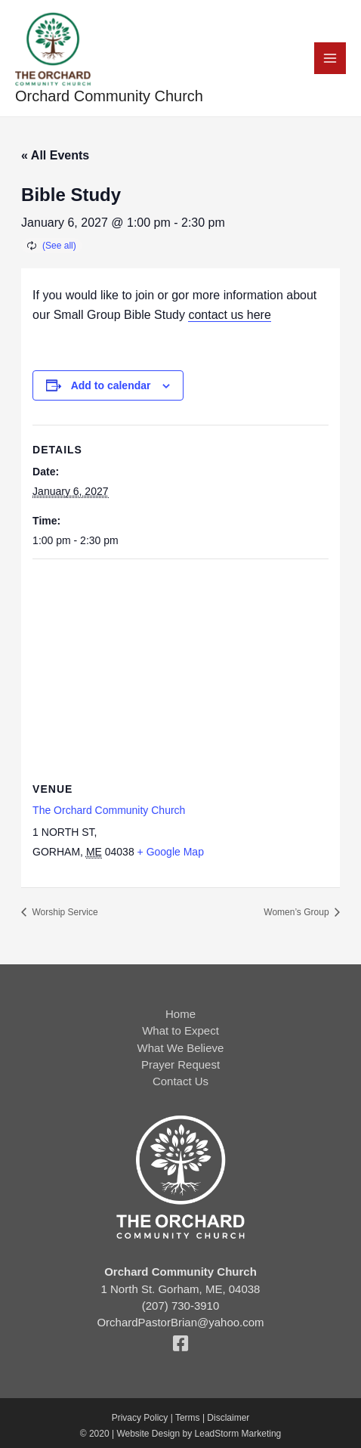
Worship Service (63, 912)
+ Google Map (170, 852)
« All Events (55, 155)
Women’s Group (298, 912)
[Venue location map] (180, 668)
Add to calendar (111, 385)
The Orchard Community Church (108, 810)
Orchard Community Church (109, 96)
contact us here (229, 314)
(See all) (59, 245)
